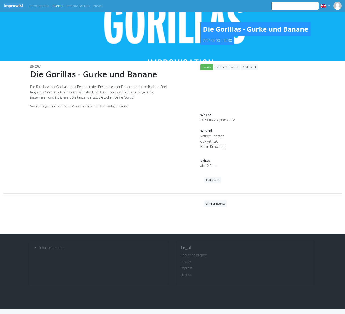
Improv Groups (78, 6)
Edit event (212, 180)
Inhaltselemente (51, 247)
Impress (186, 268)
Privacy (186, 261)
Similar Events (215, 204)
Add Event (249, 67)
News (97, 6)
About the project (194, 255)
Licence (186, 274)
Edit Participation (227, 67)
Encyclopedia (38, 6)
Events (58, 6)
